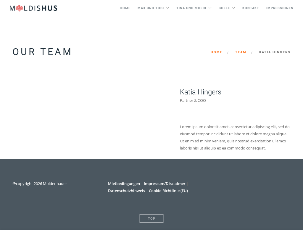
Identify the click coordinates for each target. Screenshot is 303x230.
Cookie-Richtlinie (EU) (168, 190)
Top (151, 219)
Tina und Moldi (191, 8)
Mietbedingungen (124, 183)
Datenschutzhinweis (126, 190)
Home (125, 8)
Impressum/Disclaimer (165, 183)
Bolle (224, 8)
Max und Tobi (151, 8)
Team (240, 52)
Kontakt (250, 8)
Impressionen (280, 8)
